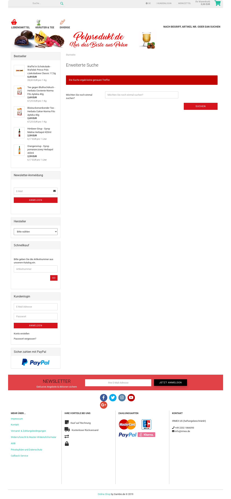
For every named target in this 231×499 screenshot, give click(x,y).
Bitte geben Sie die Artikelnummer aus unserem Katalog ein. (33, 261)
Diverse (65, 26)
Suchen (201, 106)
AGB (13, 443)
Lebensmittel (20, 26)
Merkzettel (184, 3)
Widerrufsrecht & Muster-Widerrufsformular (33, 437)
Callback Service (19, 455)
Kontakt (15, 424)
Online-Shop (104, 494)
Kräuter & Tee (44, 26)
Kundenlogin (163, 3)
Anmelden (35, 200)
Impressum (17, 418)
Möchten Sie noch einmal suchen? (79, 96)
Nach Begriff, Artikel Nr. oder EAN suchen (191, 26)
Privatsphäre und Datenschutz (26, 449)
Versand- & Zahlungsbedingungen (28, 430)
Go (53, 278)
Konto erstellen (21, 333)
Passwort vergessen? (25, 338)
